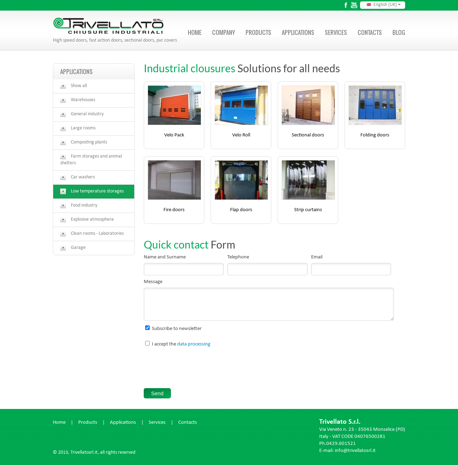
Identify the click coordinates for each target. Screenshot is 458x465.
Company (223, 32)
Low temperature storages (97, 191)
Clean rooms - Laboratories (97, 234)
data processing (193, 345)
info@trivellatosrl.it (355, 451)
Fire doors (174, 210)
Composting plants (89, 142)
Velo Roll (241, 136)
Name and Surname (165, 258)
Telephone (238, 258)
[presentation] (197, 369)
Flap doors (241, 210)
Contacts (370, 32)
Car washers (83, 177)
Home (195, 32)
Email (316, 258)
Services (336, 32)
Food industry (84, 205)
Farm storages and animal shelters (91, 160)
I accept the (181, 345)
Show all (79, 86)
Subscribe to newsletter (177, 329)
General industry (87, 114)
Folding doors (374, 136)
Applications (298, 32)
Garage (78, 248)
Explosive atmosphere (92, 219)
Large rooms (83, 128)
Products (258, 32)
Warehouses (83, 100)
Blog (398, 32)
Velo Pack (174, 136)
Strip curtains (308, 210)
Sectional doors (308, 136)
